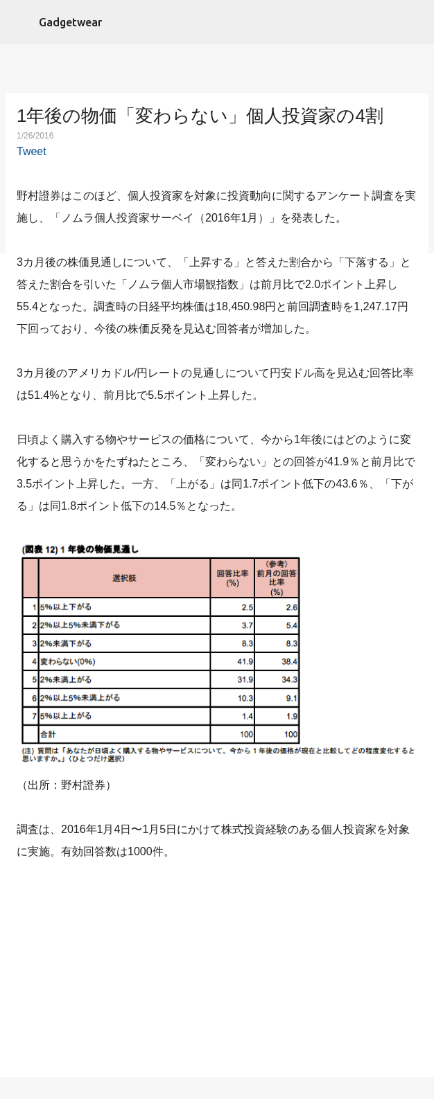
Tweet (31, 151)
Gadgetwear (70, 22)
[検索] (414, 22)
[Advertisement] (217, 971)
